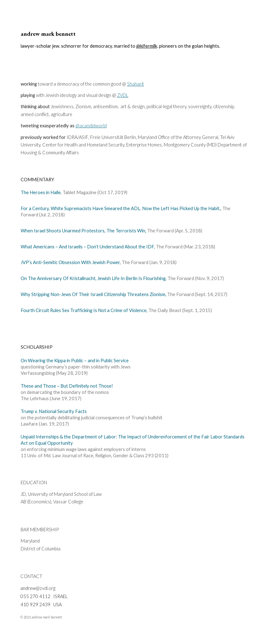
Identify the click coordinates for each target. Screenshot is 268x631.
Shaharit (135, 84)
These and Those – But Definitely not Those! (67, 386)
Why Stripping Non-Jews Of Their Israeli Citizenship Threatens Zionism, (93, 294)
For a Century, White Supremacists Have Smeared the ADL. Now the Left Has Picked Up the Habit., (121, 208)
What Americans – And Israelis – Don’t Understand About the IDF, (88, 246)
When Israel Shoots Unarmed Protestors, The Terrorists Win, (83, 230)
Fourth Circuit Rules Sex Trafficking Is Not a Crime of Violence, (84, 310)
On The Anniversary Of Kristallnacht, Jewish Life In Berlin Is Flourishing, (94, 278)
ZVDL (122, 95)
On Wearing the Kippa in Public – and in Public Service (75, 360)
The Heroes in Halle (41, 192)
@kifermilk (146, 46)
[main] (134, 39)
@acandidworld (91, 125)
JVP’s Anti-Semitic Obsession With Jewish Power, (71, 262)
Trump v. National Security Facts (54, 411)
